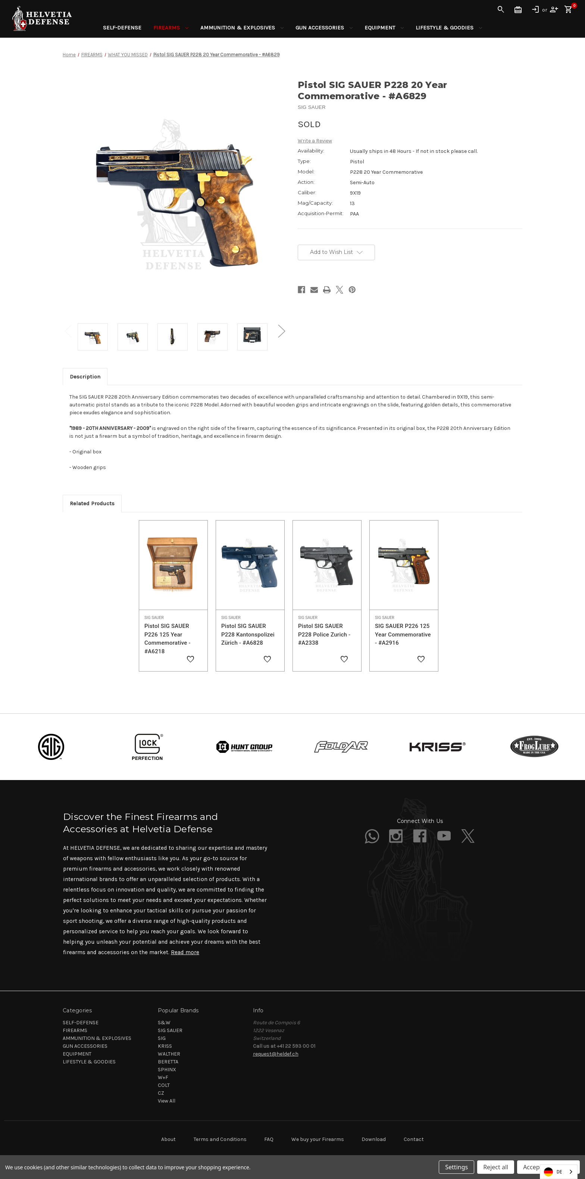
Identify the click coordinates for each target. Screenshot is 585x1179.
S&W (164, 1022)
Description (85, 376)
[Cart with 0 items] (568, 9)
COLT (164, 1085)
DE (553, 1171)
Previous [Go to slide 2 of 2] (68, 331)
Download (374, 1139)
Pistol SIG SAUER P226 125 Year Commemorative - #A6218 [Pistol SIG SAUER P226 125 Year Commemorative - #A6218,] (167, 639)
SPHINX (167, 1069)
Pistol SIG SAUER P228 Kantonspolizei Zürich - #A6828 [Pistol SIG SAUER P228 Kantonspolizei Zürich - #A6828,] (248, 634)
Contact (414, 1139)
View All (166, 1101)
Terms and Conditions (220, 1139)
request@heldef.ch (275, 1054)
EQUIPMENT (384, 27)
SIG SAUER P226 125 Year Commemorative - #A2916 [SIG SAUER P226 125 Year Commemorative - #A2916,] (403, 634)
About (168, 1139)
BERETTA (168, 1062)
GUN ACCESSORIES (324, 27)
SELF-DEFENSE (122, 27)
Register (554, 9)
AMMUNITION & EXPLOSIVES (242, 27)
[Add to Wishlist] (190, 659)
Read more (185, 952)
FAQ (268, 1139)
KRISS (165, 1046)
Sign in (535, 9)
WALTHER (169, 1054)
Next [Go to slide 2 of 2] (281, 331)
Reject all (495, 1167)
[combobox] (559, 1171)
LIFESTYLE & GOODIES (449, 27)
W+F (163, 1077)
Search (501, 9)
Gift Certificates (518, 9)
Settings (456, 1167)
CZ (161, 1093)
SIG (162, 1038)
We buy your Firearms (317, 1139)
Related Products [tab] (92, 503)
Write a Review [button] (315, 141)
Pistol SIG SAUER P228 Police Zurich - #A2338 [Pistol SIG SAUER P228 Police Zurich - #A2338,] (324, 634)
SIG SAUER (170, 1030)
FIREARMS (170, 27)
